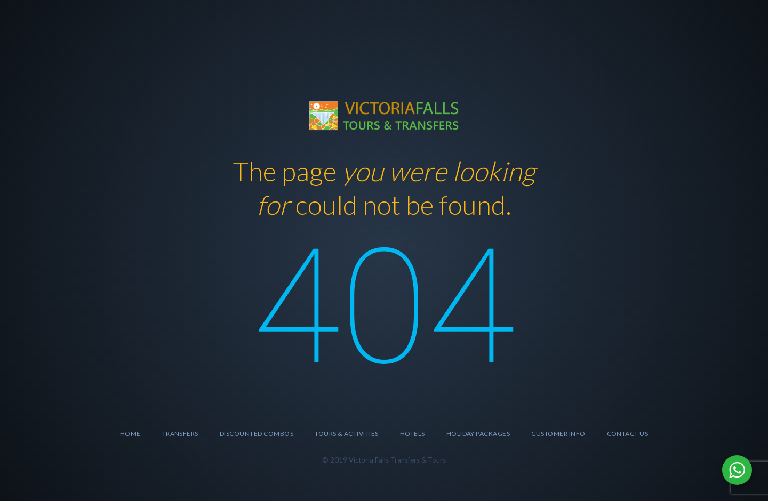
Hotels (412, 434)
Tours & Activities (347, 434)
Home (130, 434)
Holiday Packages (478, 434)
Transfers (180, 434)
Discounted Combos (256, 434)
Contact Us (628, 434)
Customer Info (558, 434)
